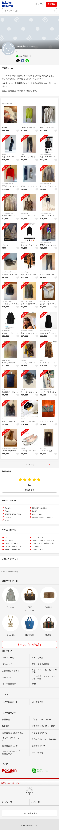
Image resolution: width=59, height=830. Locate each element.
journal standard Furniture (9, 272)
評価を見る (29, 490)
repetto (23, 448)
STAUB (23, 389)
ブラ (7, 537)
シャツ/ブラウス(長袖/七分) (43, 543)
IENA (41, 272)
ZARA (22, 154)
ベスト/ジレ (10, 540)
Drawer (4, 154)
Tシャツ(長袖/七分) (12, 549)
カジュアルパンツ (12, 543)
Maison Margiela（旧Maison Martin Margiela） (15, 448)
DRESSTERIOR (44, 301)
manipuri (23, 360)
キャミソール (37, 549)
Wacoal (4, 419)
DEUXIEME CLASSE (27, 330)
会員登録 (51, 4)
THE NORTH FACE (7, 301)
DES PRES (43, 448)
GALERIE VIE (6, 330)
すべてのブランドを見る (29, 644)
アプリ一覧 (35, 802)
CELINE (23, 419)
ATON (41, 360)
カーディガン (37, 537)
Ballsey (23, 242)
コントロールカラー (13, 546)
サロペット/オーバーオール (43, 540)
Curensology (24, 213)
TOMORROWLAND (45, 154)
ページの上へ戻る (29, 813)
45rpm (3, 389)
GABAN (23, 125)
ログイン (39, 4)
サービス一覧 (6, 802)
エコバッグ (36, 546)
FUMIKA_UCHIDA (45, 125)
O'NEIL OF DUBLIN (26, 301)
